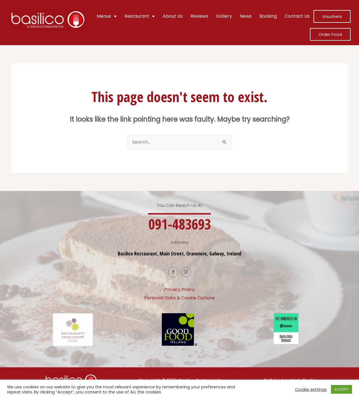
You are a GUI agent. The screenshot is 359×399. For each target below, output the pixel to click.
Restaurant (140, 16)
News (246, 16)
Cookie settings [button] (311, 389)
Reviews (199, 16)
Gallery (224, 16)
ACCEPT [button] (341, 389)
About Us (173, 16)
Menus (107, 16)
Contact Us (297, 16)
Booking (268, 16)
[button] (179, 224)
